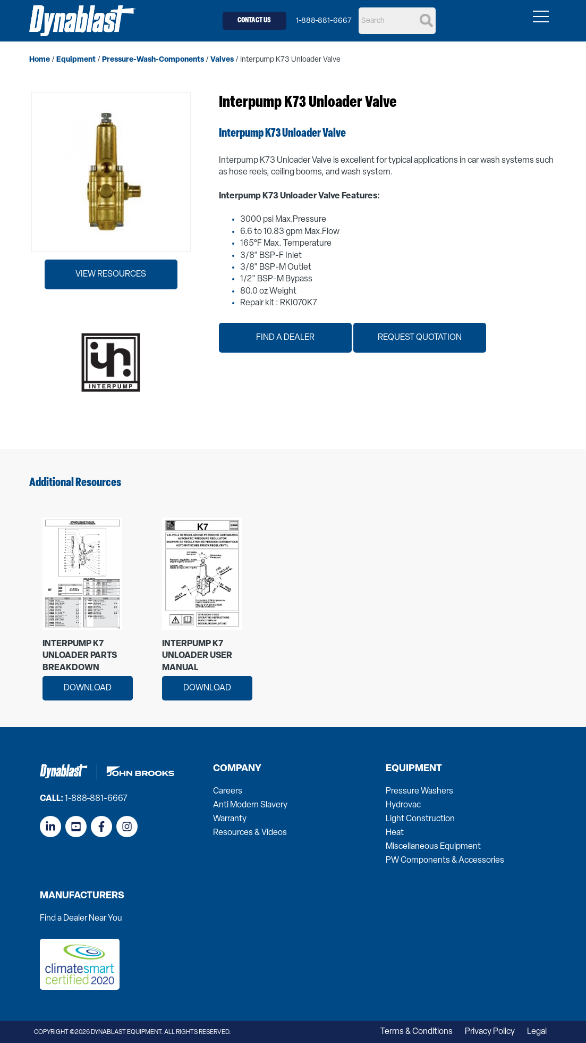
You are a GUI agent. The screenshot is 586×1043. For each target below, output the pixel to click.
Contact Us (254, 20)
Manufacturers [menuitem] (82, 896)
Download (88, 688)
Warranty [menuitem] (230, 819)
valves (222, 60)
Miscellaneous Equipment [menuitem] (433, 846)
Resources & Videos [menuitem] (250, 833)
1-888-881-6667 (324, 21)
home (39, 60)
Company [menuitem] (237, 769)
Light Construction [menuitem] (420, 819)
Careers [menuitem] (227, 791)
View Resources (110, 274)
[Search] (397, 20)
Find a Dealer (285, 337)
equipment (76, 60)
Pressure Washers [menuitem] (419, 791)
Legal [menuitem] (537, 1032)
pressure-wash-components (153, 60)
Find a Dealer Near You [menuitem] (81, 918)
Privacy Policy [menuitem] (490, 1032)
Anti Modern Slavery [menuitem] (250, 805)
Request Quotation (420, 337)
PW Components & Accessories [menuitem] (445, 860)
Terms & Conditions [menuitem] (416, 1032)
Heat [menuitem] (395, 833)
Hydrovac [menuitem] (403, 805)
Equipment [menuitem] (414, 769)
